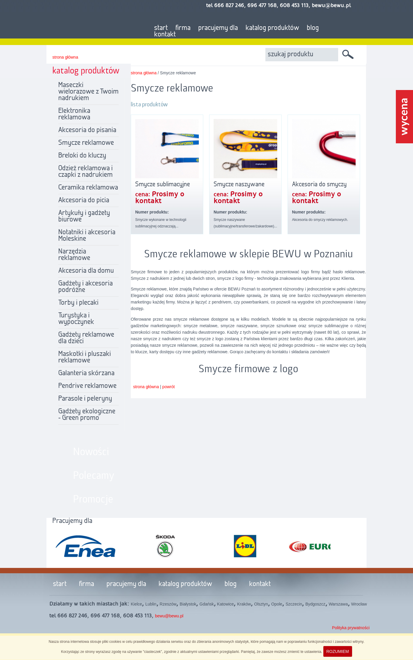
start (161, 28)
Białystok (188, 604)
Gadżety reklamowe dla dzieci (86, 338)
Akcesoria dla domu (86, 270)
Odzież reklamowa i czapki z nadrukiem (85, 172)
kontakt (165, 34)
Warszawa (338, 604)
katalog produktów (272, 28)
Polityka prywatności (351, 627)
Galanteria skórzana (86, 373)
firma (183, 28)
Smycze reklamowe (86, 143)
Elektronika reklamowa (74, 114)
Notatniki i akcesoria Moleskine (86, 236)
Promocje (93, 499)
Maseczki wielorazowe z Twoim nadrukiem (88, 92)
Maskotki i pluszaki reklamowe (84, 357)
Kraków (244, 604)
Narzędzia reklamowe (74, 255)
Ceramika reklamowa (88, 187)
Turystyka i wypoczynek (76, 319)
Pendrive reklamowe (87, 386)
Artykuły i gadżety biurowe (84, 216)
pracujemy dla (218, 28)
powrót (168, 386)
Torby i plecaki (78, 302)
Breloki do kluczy (82, 155)
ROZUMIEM (337, 651)
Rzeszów (168, 604)
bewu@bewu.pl (169, 616)
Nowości (91, 452)
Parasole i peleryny (85, 398)
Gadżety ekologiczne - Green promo (86, 415)
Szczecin (293, 604)
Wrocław (359, 604)
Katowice (225, 604)
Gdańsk (206, 604)
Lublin (150, 604)
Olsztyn (261, 604)
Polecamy (93, 475)
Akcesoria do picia (83, 200)
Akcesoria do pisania (87, 130)
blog (313, 28)
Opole (276, 604)
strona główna (65, 57)
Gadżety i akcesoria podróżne (85, 287)
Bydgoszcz (315, 604)
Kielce (136, 604)
